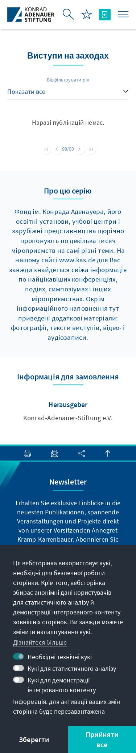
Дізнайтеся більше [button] (40, 642)
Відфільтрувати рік (68, 79)
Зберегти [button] (34, 739)
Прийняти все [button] (102, 739)
